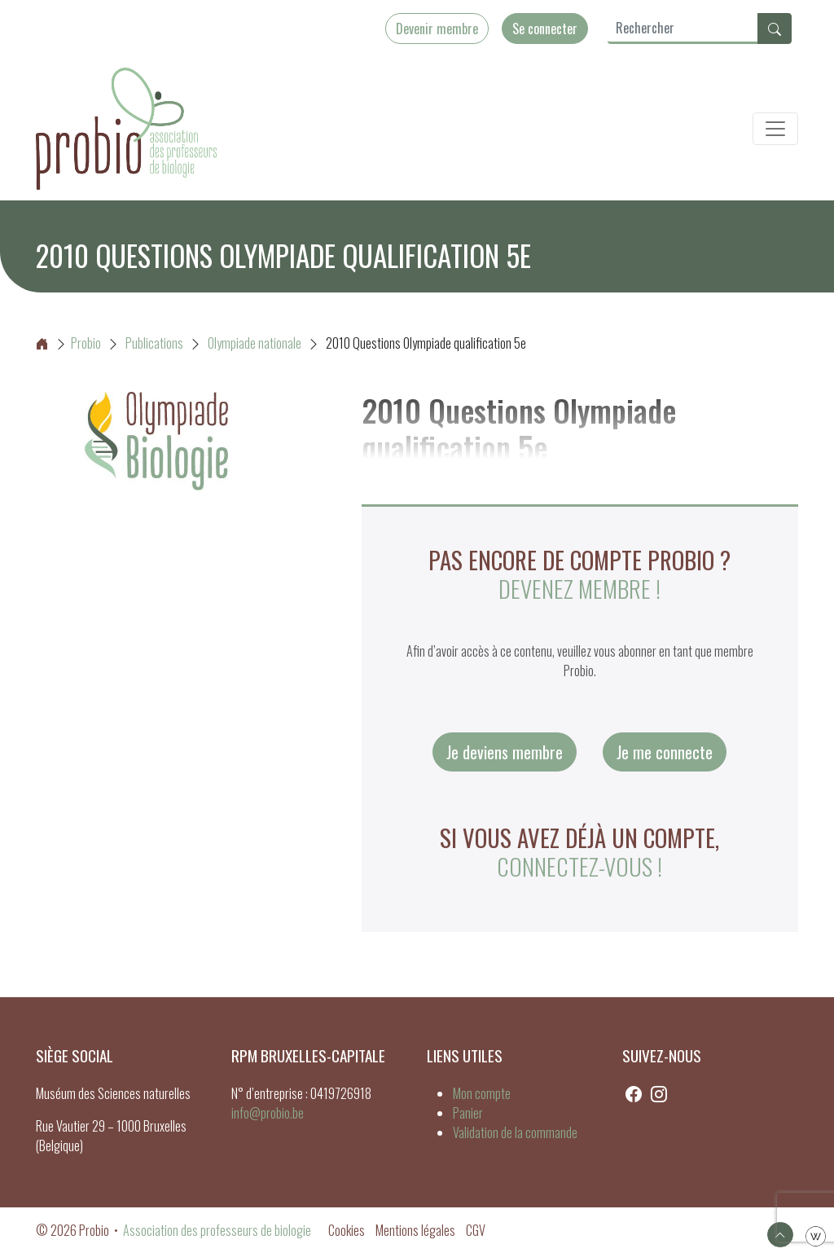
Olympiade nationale (254, 343)
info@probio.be (267, 1113)
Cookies (346, 1230)
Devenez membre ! (579, 588)
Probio (68, 343)
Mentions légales (415, 1230)
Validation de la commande (515, 1132)
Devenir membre (437, 28)
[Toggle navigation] (775, 128)
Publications (154, 343)
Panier (468, 1113)
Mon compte (482, 1093)
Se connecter (544, 28)
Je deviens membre (504, 752)
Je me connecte (665, 752)
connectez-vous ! (579, 866)
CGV (475, 1230)
